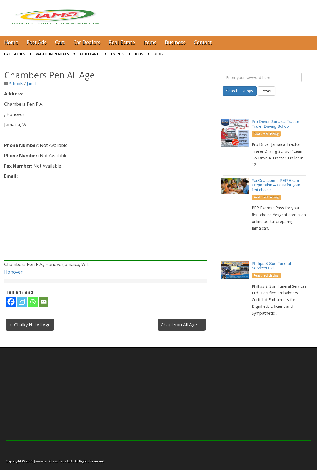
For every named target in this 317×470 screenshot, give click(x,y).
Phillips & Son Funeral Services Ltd (271, 265)
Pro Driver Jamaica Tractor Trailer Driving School (275, 124)
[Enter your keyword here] (262, 77)
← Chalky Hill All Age (30, 324)
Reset (266, 90)
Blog (158, 53)
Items (149, 42)
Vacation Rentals (52, 53)
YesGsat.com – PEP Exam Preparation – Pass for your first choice (276, 185)
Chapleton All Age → (181, 324)
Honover (13, 272)
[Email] (43, 302)
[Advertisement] (105, 222)
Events (117, 53)
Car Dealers (87, 42)
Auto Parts (90, 53)
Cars (60, 42)
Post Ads (37, 42)
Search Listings (239, 90)
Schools (16, 83)
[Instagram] (22, 302)
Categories (14, 53)
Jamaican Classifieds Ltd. (53, 461)
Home (11, 42)
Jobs (139, 53)
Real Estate (122, 42)
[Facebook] (11, 302)
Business (175, 42)
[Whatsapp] (33, 302)
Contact (203, 42)
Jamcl (31, 83)
